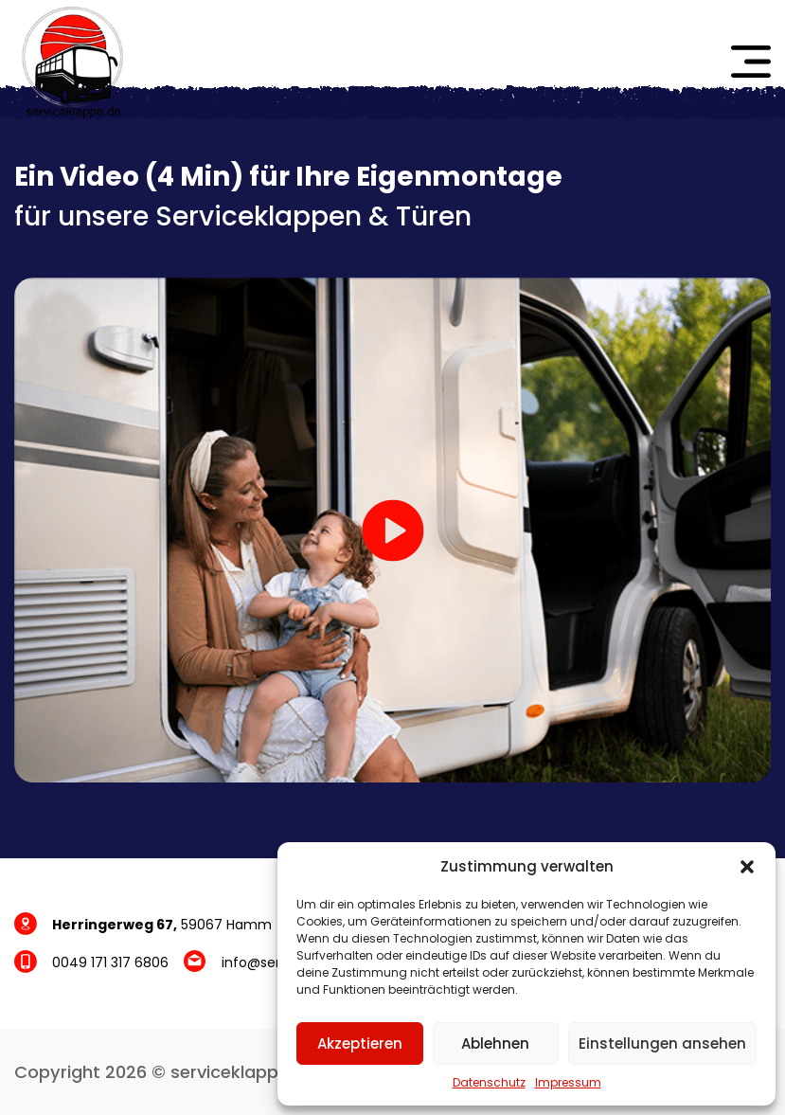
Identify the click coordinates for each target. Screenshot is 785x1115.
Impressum (568, 1082)
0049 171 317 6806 (110, 962)
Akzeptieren (359, 1043)
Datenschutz (489, 1082)
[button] (747, 866)
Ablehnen (495, 1043)
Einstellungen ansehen (662, 1043)
